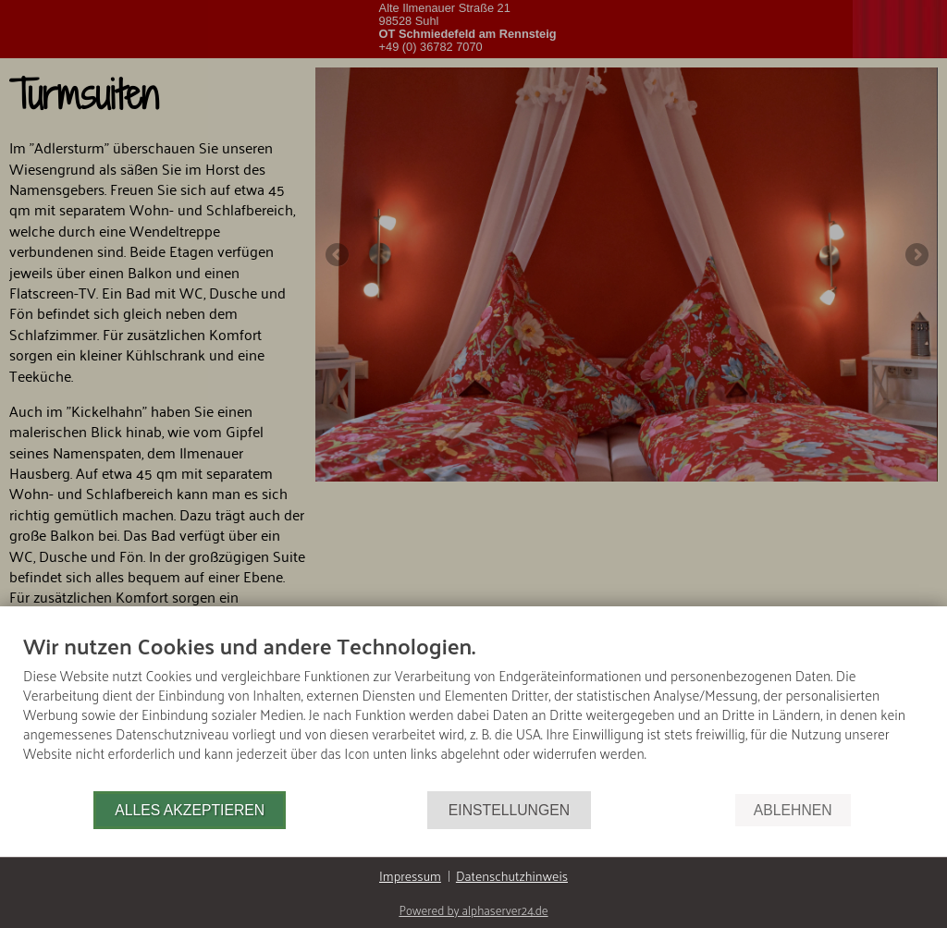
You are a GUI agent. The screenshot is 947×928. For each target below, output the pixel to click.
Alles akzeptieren (189, 810)
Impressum (410, 876)
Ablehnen (793, 810)
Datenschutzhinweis (512, 876)
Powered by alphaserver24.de (473, 910)
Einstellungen (509, 810)
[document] (473, 710)
